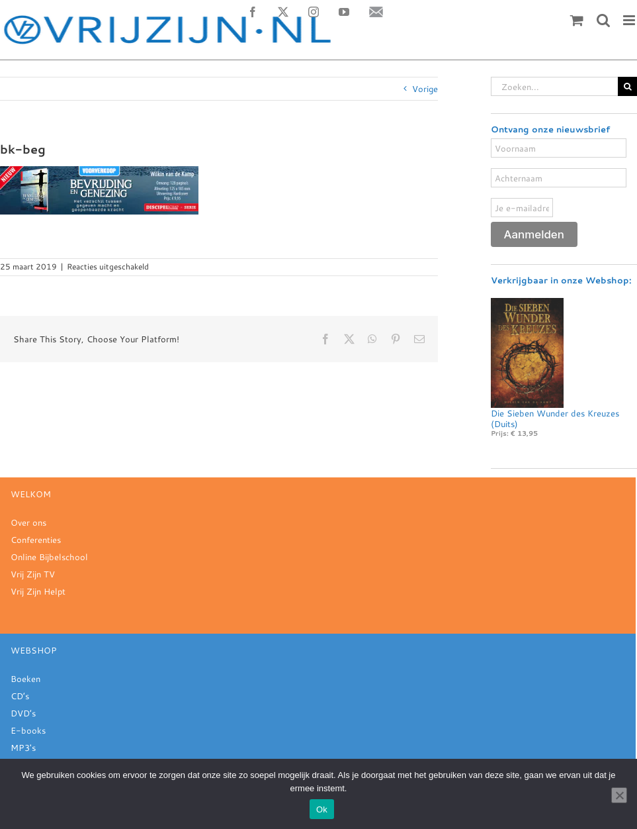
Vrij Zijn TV (33, 574)
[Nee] (619, 795)
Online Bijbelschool (49, 557)
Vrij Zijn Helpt (38, 591)
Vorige (425, 89)
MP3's (23, 748)
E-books (28, 730)
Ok (321, 809)
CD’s (20, 696)
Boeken (25, 679)
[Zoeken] (627, 86)
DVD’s (23, 713)
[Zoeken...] (554, 86)
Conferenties (36, 540)
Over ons (28, 522)
